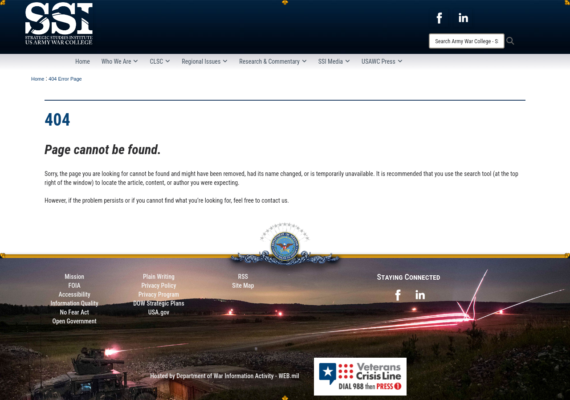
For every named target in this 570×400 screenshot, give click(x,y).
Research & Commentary (273, 61)
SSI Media (334, 61)
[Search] (467, 41)
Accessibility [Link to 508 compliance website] (74, 294)
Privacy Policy (158, 285)
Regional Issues (205, 61)
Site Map (243, 285)
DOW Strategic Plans (158, 303)
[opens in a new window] (439, 17)
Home (82, 61)
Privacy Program (158, 294)
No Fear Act (74, 312)
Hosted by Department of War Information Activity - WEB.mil (224, 376)
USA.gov (159, 312)
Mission (74, 276)
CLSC (160, 61)
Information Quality (74, 303)
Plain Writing (159, 276)
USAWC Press (382, 61)
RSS (243, 276)
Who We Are (120, 61)
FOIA (75, 285)
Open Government (74, 321)
